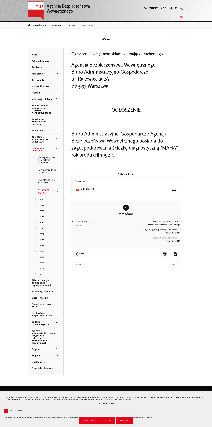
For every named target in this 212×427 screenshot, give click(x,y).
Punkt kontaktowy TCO (41, 305)
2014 (42, 234)
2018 (42, 210)
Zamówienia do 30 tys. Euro (47, 171)
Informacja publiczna (43, 291)
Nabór (35, 54)
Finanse (36, 92)
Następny (173, 263)
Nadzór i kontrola (41, 86)
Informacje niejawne (42, 99)
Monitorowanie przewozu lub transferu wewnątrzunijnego (41, 109)
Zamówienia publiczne (56, 25)
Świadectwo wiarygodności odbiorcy (39, 121)
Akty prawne (38, 73)
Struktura (37, 67)
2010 (42, 257)
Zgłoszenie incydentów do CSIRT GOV (40, 139)
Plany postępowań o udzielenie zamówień (47, 160)
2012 (42, 245)
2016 (42, 222)
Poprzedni (76, 263)
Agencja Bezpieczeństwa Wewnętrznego (59, 7)
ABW (180, 16)
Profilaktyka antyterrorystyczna (42, 314)
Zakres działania (40, 60)
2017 (42, 216)
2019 (42, 205)
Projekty (36, 355)
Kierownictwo (39, 79)
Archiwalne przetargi (77, 25)
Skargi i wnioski (40, 297)
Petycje (36, 349)
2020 (42, 199)
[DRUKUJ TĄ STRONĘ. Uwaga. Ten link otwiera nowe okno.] (164, 253)
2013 (42, 239)
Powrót (80, 252)
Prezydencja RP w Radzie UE (46, 181)
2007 (42, 274)
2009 (42, 262)
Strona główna (38, 25)
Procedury (37, 130)
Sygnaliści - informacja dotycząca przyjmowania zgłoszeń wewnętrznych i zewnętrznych (43, 336)
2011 (91, 25)
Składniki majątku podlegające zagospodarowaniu (42, 283)
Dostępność (38, 361)
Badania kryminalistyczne (40, 323)
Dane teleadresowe (42, 368)
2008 (42, 268)
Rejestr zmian (79, 225)
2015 (42, 228)
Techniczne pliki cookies (16, 410)
